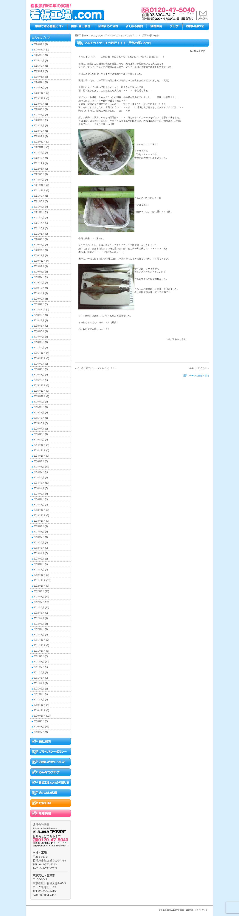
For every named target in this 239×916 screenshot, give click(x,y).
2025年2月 (39, 71)
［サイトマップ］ (201, 910)
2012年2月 (39, 629)
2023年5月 (39, 114)
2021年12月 (40, 185)
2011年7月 (39, 667)
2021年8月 (39, 201)
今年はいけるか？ (198, 368)
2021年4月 (39, 223)
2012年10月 (40, 586)
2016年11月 (40, 358)
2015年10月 (40, 396)
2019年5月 (39, 288)
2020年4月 (39, 250)
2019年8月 (39, 271)
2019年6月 (39, 282)
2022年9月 (39, 152)
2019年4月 (39, 293)
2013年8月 (39, 531)
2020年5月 (39, 244)
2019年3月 (39, 298)
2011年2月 (39, 694)
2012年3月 (39, 623)
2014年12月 (40, 445)
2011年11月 (40, 645)
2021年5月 (39, 217)
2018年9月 (39, 315)
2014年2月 (39, 499)
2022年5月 (39, 174)
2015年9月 (39, 401)
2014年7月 (39, 472)
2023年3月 (39, 125)
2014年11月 (40, 450)
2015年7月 (39, 412)
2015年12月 (40, 385)
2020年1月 (39, 255)
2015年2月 (39, 439)
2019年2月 (39, 304)
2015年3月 (39, 434)
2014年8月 (39, 466)
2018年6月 (39, 326)
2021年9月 (39, 196)
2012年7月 (39, 602)
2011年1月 (39, 699)
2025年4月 (39, 60)
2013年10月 (40, 521)
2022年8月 (39, 158)
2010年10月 (40, 715)
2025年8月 (39, 55)
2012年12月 (40, 575)
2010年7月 (39, 732)
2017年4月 (39, 347)
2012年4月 (39, 618)
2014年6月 (39, 477)
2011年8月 (39, 661)
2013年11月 (40, 515)
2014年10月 (40, 456)
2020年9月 (39, 239)
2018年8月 (39, 320)
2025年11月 (40, 49)
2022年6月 (39, 169)
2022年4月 (39, 179)
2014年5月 (39, 483)
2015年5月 (39, 423)
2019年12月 (40, 261)
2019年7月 (39, 277)
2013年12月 (40, 510)
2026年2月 (39, 44)
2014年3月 (39, 493)
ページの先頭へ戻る (199, 375)
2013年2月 (39, 564)
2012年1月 (39, 634)
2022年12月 (40, 141)
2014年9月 (39, 461)
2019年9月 (39, 266)
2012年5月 (39, 613)
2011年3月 (39, 688)
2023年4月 (39, 120)
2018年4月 (39, 336)
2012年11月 (40, 580)
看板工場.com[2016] (167, 910)
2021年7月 (39, 206)
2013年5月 (39, 548)
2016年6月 (39, 369)
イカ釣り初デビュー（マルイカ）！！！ (97, 368)
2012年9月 (39, 591)
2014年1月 (39, 504)
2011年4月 (39, 683)
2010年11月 (40, 710)
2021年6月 (39, 212)
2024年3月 (39, 87)
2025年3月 (39, 66)
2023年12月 (40, 93)
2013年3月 (39, 558)
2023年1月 (39, 136)
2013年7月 (39, 537)
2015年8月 (39, 407)
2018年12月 (40, 309)
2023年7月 (39, 104)
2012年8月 (39, 596)
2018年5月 (39, 331)
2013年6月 (39, 542)
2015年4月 (39, 428)
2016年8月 (39, 363)
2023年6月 (39, 109)
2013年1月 (39, 569)
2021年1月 (39, 234)
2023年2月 (39, 131)
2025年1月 (39, 76)
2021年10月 (40, 190)
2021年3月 (39, 228)
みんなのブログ (41, 37)
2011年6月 (39, 672)
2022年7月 (39, 163)
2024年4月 (39, 82)
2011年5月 (39, 678)
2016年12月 (40, 353)
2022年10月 (40, 147)
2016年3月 (39, 374)
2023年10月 (40, 98)
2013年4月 (39, 553)
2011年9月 (39, 656)
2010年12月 (40, 705)
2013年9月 (39, 526)
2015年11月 (40, 391)
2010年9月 (39, 721)
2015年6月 (39, 418)
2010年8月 (39, 726)
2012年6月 (39, 607)
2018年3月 (39, 342)
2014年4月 (39, 488)
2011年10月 (40, 651)
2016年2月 (39, 380)
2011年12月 (40, 640)
